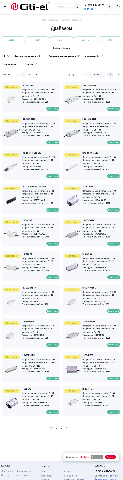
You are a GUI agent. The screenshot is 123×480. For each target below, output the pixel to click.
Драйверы (77, 20)
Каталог (65, 20)
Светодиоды (24, 471)
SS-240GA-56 (27, 254)
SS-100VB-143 (88, 220)
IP (5, 56)
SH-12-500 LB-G (28, 85)
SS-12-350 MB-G (89, 287)
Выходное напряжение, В (27, 56)
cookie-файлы (84, 457)
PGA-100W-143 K (89, 119)
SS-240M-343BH (28, 355)
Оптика (5, 475)
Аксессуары (23, 475)
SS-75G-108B (87, 186)
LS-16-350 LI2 (87, 388)
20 (23, 74)
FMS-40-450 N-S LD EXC (31, 152)
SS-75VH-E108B (88, 321)
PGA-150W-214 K (28, 119)
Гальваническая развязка (62, 56)
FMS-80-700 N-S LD (90, 152)
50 (30, 74)
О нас (44, 471)
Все (37, 74)
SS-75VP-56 (87, 254)
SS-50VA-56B (87, 355)
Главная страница (49, 20)
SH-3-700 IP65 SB (29, 287)
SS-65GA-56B (27, 220)
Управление (10, 64)
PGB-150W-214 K (89, 85)
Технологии (70, 475)
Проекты (46, 475)
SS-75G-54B (26, 388)
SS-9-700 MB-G (28, 321)
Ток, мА (29, 64)
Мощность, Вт (92, 56)
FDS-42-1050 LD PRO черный (34, 186)
